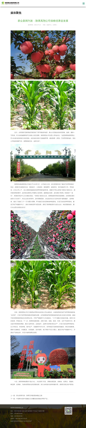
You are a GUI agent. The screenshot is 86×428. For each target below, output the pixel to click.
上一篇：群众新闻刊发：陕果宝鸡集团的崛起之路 (26, 395)
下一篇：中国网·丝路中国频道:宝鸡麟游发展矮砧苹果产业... (30, 398)
